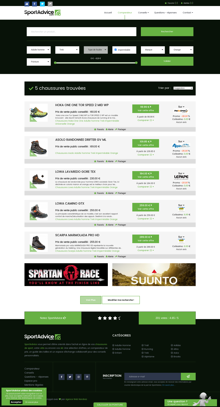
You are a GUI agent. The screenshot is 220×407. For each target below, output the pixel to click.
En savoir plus (32, 402)
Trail (145, 345)
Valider (167, 61)
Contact (187, 12)
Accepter (16, 402)
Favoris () (171, 3)
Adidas (176, 345)
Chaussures (61, 121)
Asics (175, 352)
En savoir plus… (169, 385)
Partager (120, 129)
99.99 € (146, 108)
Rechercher (167, 31)
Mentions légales (33, 385)
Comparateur (125, 12)
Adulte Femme (121, 349)
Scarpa (71, 251)
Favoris (99, 129)
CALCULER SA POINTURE (110, 405)
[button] (39, 50)
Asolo (71, 153)
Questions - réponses (165, 12)
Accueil (108, 12)
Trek (102, 121)
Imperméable (124, 50)
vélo (42, 348)
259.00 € (146, 207)
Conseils (143, 12)
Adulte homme (92, 121)
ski (62, 348)
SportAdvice (30, 344)
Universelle (60, 124)
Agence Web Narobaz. (76, 399)
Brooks (176, 356)
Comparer (146, 120)
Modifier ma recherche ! (121, 299)
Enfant (117, 352)
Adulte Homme (121, 345)
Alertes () (187, 3)
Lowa (70, 187)
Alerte (110, 129)
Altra (174, 349)
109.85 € (146, 143)
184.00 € (146, 175)
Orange (71, 124)
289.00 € (146, 238)
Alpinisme (148, 356)
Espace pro (30, 381)
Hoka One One (75, 121)
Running (147, 349)
